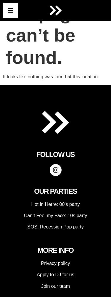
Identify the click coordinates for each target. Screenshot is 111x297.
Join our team (55, 286)
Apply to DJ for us (55, 274)
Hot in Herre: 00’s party (55, 204)
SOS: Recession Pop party (55, 226)
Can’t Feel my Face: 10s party (55, 215)
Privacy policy (55, 263)
